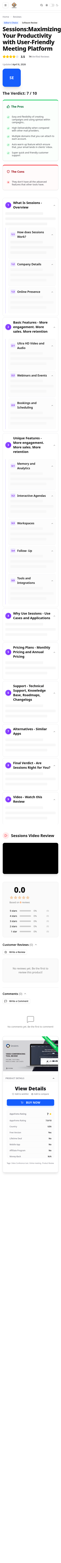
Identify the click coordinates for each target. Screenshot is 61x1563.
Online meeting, (35, 1163)
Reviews (17, 16)
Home (6, 16)
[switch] (52, 5)
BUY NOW (30, 1102)
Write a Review (14, 952)
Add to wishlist (20, 1094)
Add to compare (40, 1094)
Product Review (48, 1163)
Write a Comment (16, 1001)
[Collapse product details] (53, 1078)
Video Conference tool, (20, 1163)
